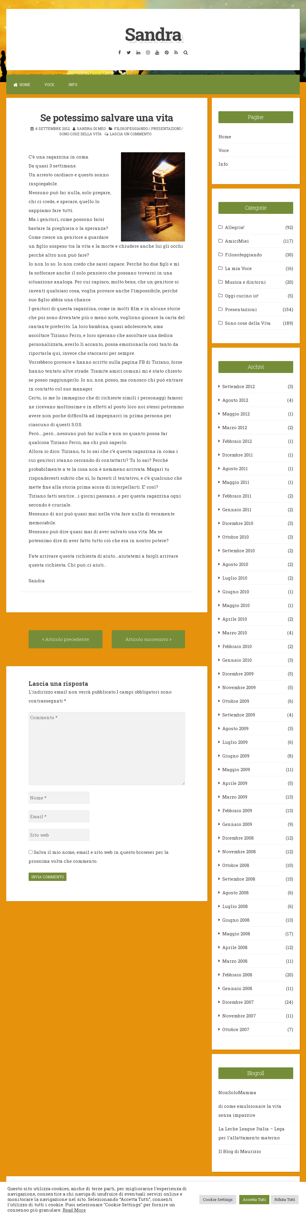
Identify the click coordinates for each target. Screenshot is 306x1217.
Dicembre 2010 (237, 523)
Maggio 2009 (236, 769)
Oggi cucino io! (241, 295)
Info (73, 84)
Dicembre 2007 (238, 1002)
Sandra (153, 34)
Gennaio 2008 (237, 988)
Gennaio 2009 (237, 824)
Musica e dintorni (245, 282)
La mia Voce (238, 268)
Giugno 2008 (236, 920)
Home (21, 84)
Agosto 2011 (235, 468)
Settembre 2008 (238, 879)
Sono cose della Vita (80, 133)
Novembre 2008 (239, 851)
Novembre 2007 (239, 1015)
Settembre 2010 (238, 550)
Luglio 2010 (234, 578)
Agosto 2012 (235, 400)
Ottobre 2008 (235, 865)
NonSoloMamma (237, 1092)
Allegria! (234, 227)
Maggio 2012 (236, 413)
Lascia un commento (130, 133)
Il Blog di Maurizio (239, 1151)
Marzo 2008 (235, 961)
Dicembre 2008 (238, 837)
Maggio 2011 (235, 482)
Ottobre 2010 (235, 537)
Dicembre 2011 (237, 454)
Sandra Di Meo (91, 128)
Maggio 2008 (236, 933)
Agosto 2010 (235, 564)
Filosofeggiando (131, 128)
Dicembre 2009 (238, 673)
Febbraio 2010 (237, 646)
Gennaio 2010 (237, 660)
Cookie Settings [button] (218, 1199)
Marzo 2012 (234, 427)
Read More (74, 1210)
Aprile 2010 (234, 619)
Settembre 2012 (238, 386)
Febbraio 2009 (237, 810)
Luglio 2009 (235, 742)
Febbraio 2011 (236, 495)
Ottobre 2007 (235, 1029)
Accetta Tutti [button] (254, 1199)
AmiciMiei (237, 241)
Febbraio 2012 (237, 441)
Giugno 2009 (235, 755)
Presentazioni (166, 128)
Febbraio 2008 (237, 974)
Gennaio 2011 (236, 509)
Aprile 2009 (234, 783)
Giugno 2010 (235, 591)
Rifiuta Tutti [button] (284, 1199)
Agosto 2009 (235, 728)
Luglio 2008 (235, 906)
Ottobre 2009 (235, 701)
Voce (49, 84)
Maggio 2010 (236, 605)
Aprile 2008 (235, 947)
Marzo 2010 (234, 632)
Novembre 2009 (239, 687)
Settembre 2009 (238, 714)
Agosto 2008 (235, 892)
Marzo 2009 (234, 796)
